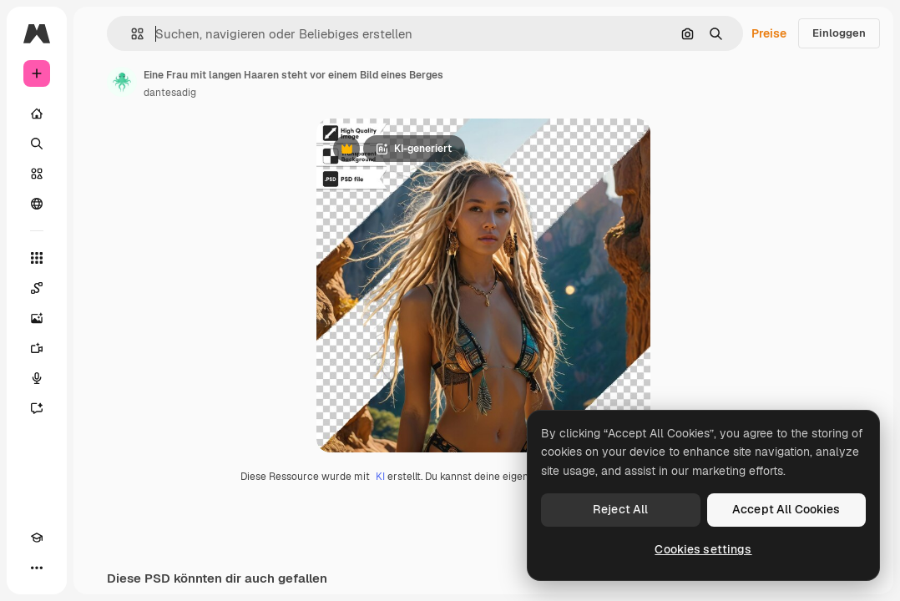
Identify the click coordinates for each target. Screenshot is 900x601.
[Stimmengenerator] (36, 378)
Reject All (620, 509)
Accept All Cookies (786, 509)
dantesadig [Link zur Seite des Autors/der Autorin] (170, 92)
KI (380, 476)
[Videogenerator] (36, 348)
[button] (131, 34)
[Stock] (36, 173)
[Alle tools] (36, 258)
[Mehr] (36, 567)
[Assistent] (36, 408)
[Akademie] (36, 537)
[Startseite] (36, 113)
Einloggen (839, 33)
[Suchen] (36, 143)
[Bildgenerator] (36, 318)
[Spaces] (36, 288)
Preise (768, 33)
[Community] (36, 203)
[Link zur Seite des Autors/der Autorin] (122, 82)
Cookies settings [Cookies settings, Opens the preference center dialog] (703, 549)
